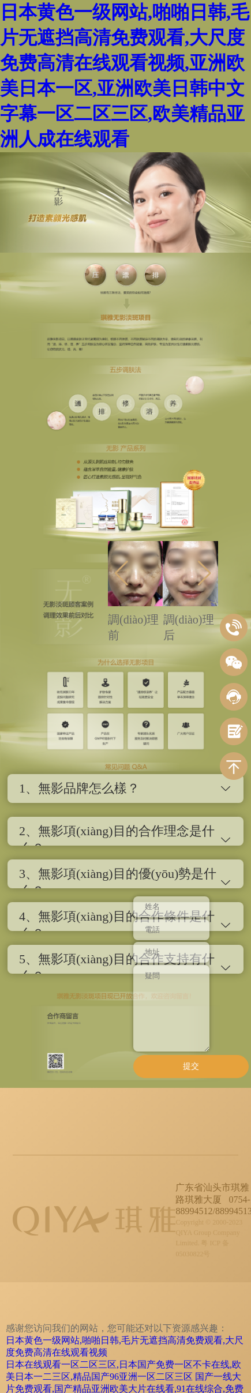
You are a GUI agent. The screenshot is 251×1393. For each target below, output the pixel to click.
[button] (121, 573)
